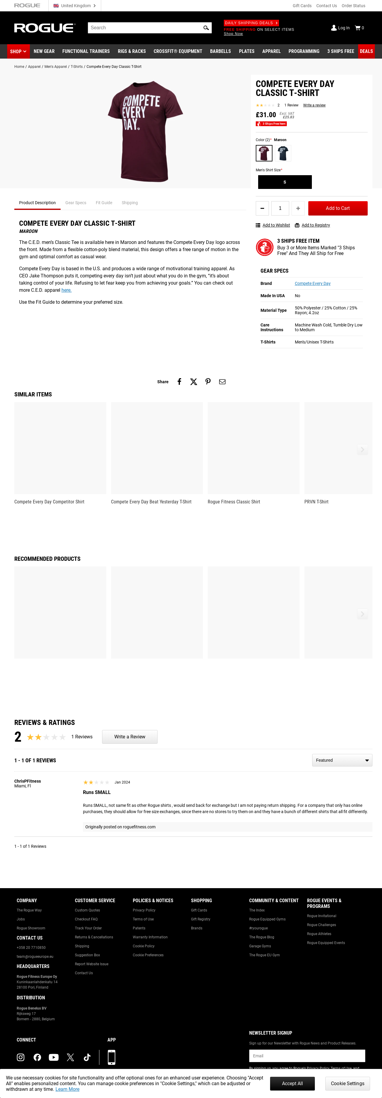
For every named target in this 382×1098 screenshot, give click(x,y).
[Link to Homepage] (45, 28)
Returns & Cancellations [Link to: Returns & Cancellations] (94, 937)
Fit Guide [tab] (104, 202)
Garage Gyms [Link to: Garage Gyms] (260, 946)
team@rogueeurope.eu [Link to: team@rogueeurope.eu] (35, 957)
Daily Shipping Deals (251, 23)
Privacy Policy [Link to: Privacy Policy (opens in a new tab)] (318, 1068)
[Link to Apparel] (272, 51)
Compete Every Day (313, 283)
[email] (307, 1056)
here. (66, 290)
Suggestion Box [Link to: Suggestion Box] (87, 955)
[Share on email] (222, 381)
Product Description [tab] (37, 202)
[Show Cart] (359, 27)
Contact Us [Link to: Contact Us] (84, 973)
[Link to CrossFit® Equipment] (178, 51)
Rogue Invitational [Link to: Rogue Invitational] (321, 916)
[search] (150, 27)
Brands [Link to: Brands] (196, 928)
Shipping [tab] (130, 202)
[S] (285, 182)
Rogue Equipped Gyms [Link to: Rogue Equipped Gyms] (267, 919)
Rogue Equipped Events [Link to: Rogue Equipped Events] (326, 943)
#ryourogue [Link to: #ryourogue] (258, 928)
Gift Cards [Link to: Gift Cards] (199, 910)
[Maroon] (264, 153)
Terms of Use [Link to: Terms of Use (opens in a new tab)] (341, 1068)
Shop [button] (15, 51)
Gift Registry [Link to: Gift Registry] (200, 919)
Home (19, 67)
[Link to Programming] (304, 51)
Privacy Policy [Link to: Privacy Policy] (144, 910)
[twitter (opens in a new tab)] (70, 1057)
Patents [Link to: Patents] (139, 928)
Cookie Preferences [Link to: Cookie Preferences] (148, 955)
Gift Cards (302, 5)
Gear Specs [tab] (75, 202)
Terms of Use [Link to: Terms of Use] (143, 919)
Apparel (34, 67)
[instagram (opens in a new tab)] (20, 1057)
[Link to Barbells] (220, 51)
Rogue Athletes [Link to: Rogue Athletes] (319, 934)
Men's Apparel (55, 67)
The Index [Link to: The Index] (257, 910)
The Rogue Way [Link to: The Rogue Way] (29, 910)
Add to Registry (312, 225)
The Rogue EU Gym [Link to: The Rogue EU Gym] (264, 955)
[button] (206, 27)
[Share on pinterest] (208, 381)
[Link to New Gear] (44, 51)
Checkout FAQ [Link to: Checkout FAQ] (86, 919)
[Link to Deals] (366, 51)
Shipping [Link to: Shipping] (82, 946)
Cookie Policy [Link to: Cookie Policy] (144, 946)
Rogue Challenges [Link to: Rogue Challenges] (321, 925)
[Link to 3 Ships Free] (341, 51)
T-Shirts (77, 67)
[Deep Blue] (283, 153)
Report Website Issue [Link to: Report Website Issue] (91, 964)
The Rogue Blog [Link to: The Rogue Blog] (261, 937)
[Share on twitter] (193, 381)
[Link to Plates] (246, 51)
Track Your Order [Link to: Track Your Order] (88, 928)
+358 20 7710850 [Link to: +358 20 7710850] (31, 948)
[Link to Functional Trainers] (86, 51)
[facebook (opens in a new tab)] (37, 1057)
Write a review (314, 105)
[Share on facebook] (179, 381)
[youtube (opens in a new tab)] (53, 1057)
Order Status (353, 5)
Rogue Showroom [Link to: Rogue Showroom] (31, 928)
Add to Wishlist (273, 225)
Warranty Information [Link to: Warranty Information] (150, 937)
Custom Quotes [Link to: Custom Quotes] (87, 910)
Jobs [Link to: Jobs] (21, 919)
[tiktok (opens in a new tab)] (87, 1057)
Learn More (67, 1089)
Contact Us (326, 5)
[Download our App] (111, 1057)
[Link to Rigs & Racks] (132, 51)
